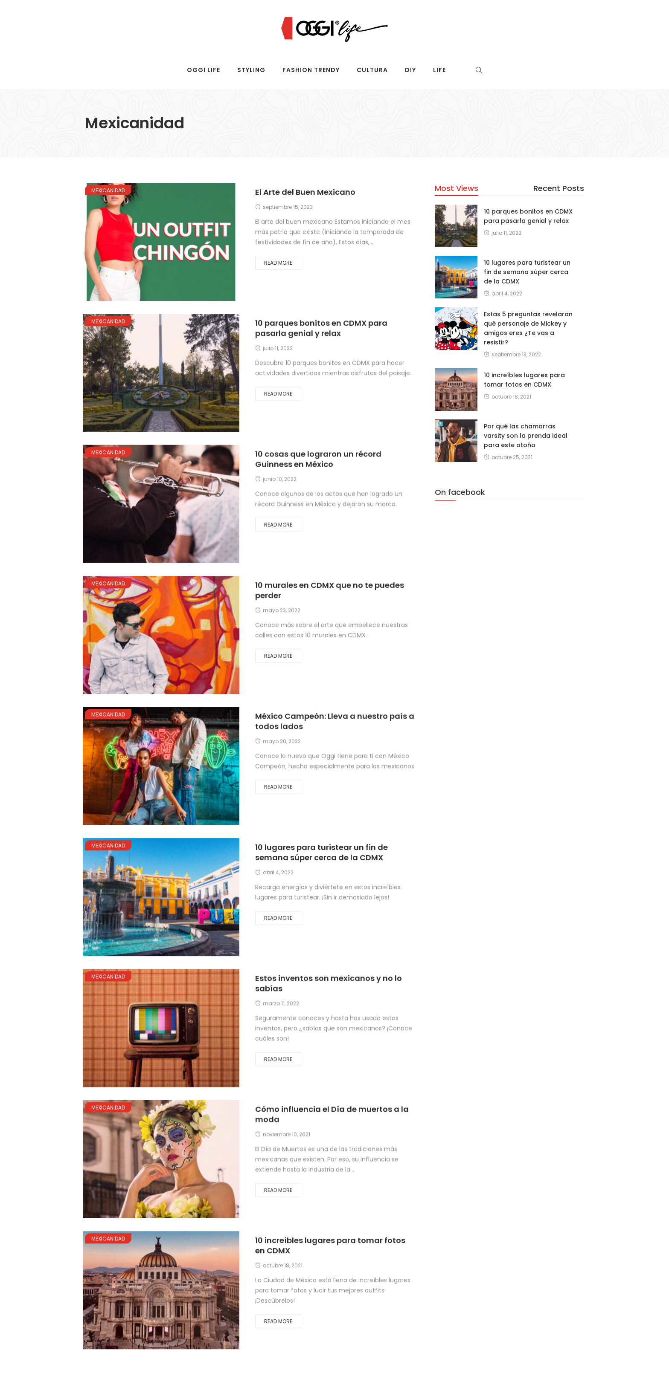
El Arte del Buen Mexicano (305, 192)
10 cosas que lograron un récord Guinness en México (318, 458)
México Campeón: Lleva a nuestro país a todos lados (334, 721)
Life (439, 70)
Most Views (456, 188)
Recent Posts (558, 188)
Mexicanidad (108, 190)
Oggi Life (203, 70)
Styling (251, 70)
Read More (278, 262)
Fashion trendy (311, 70)
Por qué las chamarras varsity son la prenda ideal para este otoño (525, 435)
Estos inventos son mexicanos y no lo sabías (328, 983)
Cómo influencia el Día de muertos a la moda (332, 1114)
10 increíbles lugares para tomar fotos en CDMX (330, 1245)
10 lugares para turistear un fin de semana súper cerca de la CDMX (321, 852)
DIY (410, 70)
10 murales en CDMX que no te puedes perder (329, 590)
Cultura (372, 70)
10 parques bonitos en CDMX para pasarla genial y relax (321, 328)
